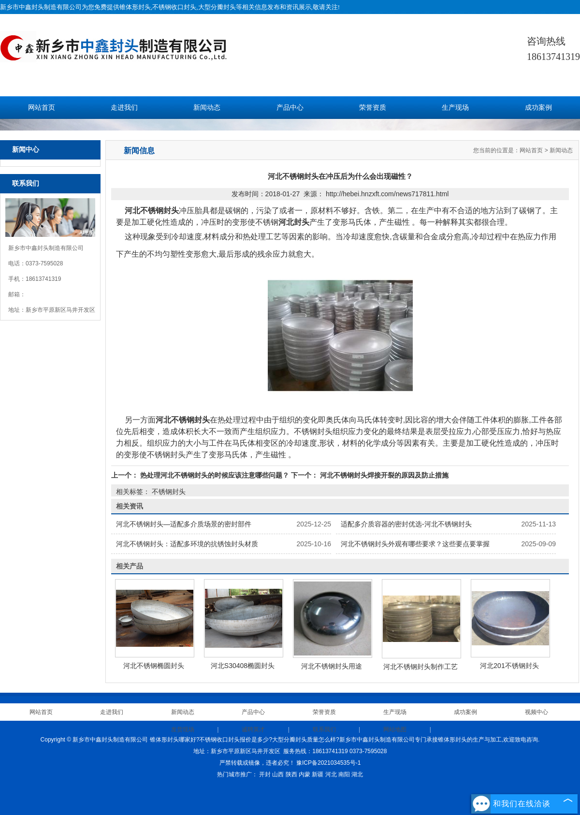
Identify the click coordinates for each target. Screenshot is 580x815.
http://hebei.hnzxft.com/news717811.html (387, 194)
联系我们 (324, 729)
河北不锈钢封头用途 (331, 666)
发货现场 (182, 729)
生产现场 (455, 107)
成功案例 (538, 107)
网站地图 (394, 729)
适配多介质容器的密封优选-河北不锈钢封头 (406, 524)
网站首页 (41, 107)
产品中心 (290, 107)
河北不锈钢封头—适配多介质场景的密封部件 (183, 524)
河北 (331, 774)
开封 (265, 774)
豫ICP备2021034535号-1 (328, 762)
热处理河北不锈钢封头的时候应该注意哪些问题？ (214, 475)
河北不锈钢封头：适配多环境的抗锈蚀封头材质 (187, 544)
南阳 (344, 774)
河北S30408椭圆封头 (243, 665)
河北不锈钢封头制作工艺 (420, 666)
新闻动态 (206, 107)
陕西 (291, 774)
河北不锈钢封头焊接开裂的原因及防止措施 (383, 475)
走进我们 (124, 107)
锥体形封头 (135, 7)
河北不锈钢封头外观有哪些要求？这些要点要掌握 (415, 544)
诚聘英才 (253, 729)
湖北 (357, 774)
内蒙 (304, 774)
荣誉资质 (372, 107)
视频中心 (536, 712)
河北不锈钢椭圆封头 (153, 665)
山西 (278, 774)
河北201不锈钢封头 (509, 665)
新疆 (317, 774)
